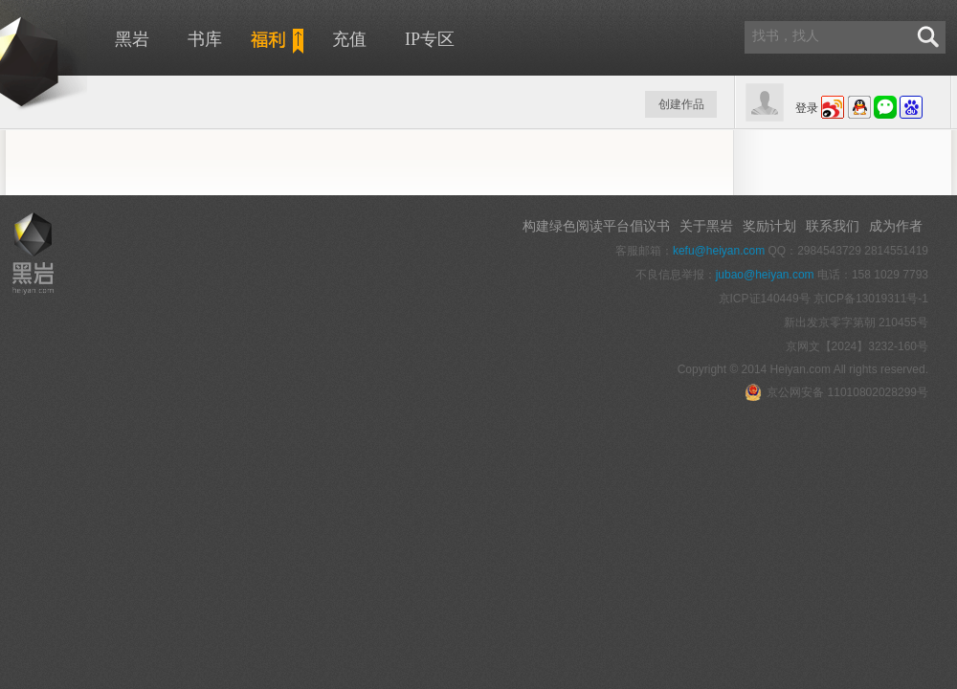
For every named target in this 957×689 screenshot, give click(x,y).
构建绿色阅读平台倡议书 (596, 225)
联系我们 (832, 225)
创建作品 (681, 104)
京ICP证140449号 (765, 298)
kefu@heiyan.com (719, 250)
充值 (349, 39)
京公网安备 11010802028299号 (836, 392)
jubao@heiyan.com (765, 274)
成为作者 (896, 225)
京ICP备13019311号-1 (870, 298)
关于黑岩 (706, 225)
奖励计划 (769, 225)
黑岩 (132, 39)
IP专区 (430, 39)
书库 (205, 39)
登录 (806, 108)
